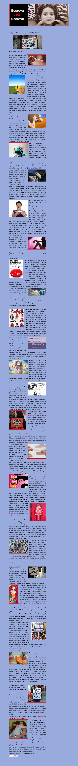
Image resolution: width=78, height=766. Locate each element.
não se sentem (30, 434)
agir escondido (42, 716)
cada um (24, 436)
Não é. (26, 442)
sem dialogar (42, 479)
